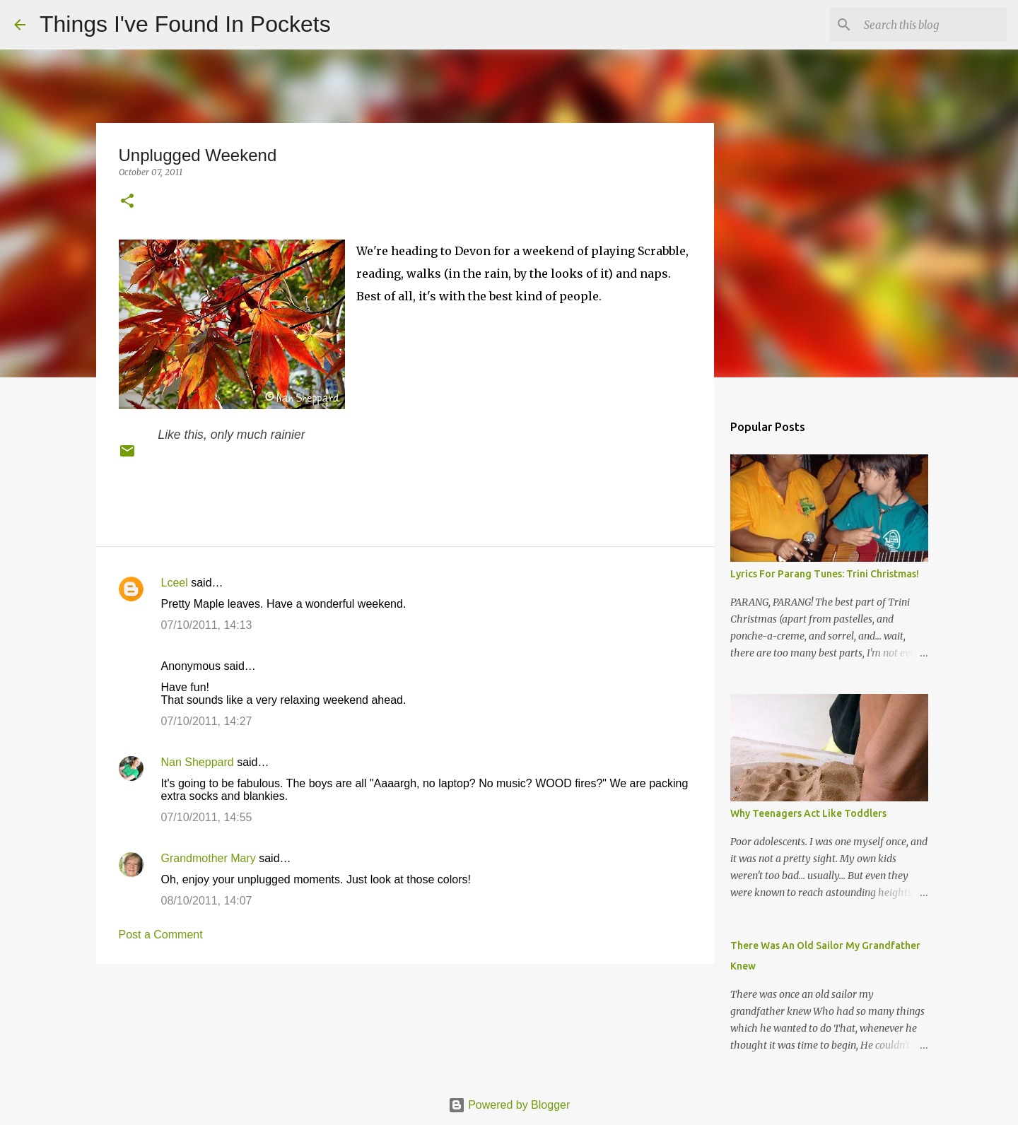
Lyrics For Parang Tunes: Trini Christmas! (824, 573)
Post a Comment (161, 935)
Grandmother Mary (208, 858)
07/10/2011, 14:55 (206, 817)
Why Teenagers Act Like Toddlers (808, 813)
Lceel (174, 583)
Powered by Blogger (509, 1105)
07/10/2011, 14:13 (206, 625)
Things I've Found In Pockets (185, 24)
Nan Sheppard (197, 762)
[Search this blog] (932, 25)
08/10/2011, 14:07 (206, 901)
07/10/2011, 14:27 (206, 721)
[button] (127, 201)
